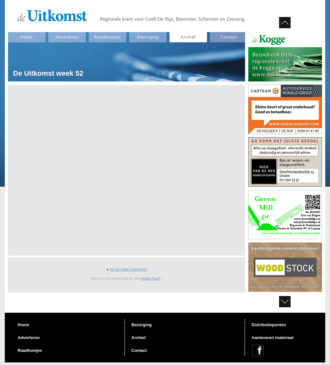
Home (27, 37)
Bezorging (148, 37)
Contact (228, 37)
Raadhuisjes (107, 37)
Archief (188, 37)
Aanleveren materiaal (272, 337)
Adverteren (67, 37)
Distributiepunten (269, 324)
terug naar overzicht (128, 269)
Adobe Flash (150, 278)
